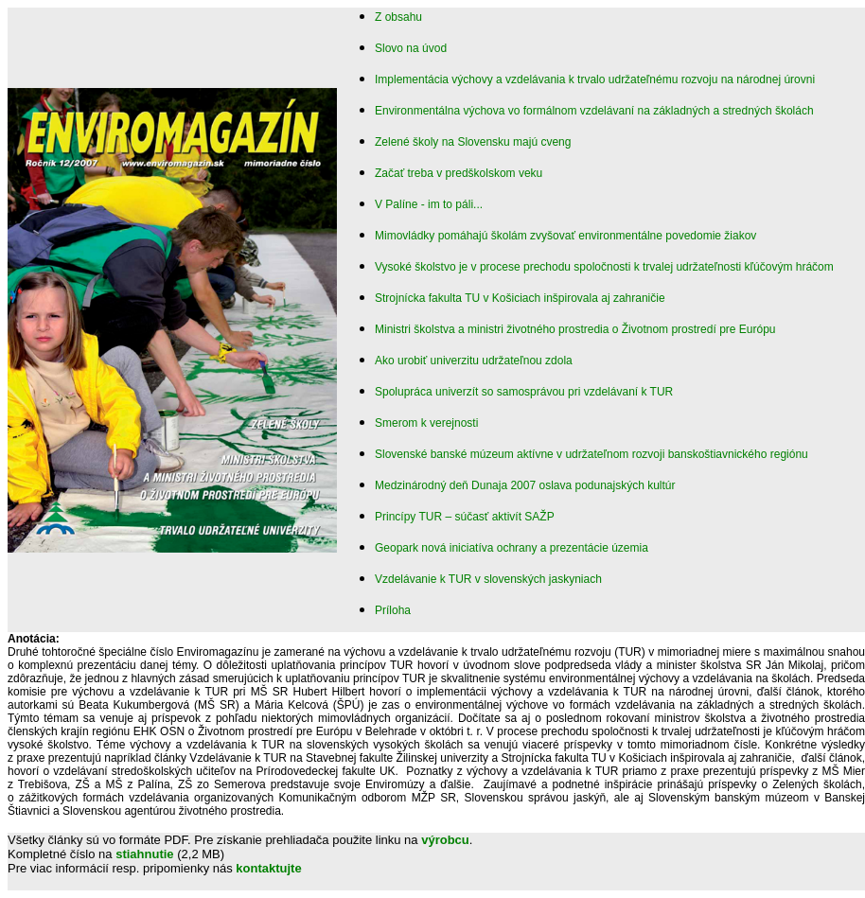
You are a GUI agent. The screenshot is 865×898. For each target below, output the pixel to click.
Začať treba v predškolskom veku (458, 173)
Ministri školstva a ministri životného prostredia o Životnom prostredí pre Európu (575, 329)
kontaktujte (268, 868)
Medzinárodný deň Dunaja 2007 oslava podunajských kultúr (525, 485)
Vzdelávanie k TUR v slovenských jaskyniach (488, 579)
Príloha (393, 610)
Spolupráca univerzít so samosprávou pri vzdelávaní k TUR (524, 391)
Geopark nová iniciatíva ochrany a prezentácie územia (511, 548)
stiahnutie (144, 854)
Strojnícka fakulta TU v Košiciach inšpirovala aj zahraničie (520, 298)
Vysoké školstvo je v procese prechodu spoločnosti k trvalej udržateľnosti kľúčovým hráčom (604, 266)
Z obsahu (398, 17)
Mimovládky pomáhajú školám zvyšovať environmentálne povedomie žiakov (565, 235)
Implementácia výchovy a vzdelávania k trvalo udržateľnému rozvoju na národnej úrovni (595, 79)
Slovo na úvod (411, 48)
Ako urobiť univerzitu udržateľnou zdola (474, 360)
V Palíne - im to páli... (429, 204)
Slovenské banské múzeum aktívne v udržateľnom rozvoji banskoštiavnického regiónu (591, 454)
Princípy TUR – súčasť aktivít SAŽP (465, 516)
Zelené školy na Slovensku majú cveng (473, 142)
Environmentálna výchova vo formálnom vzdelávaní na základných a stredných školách (594, 110)
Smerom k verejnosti (426, 423)
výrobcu (445, 840)
